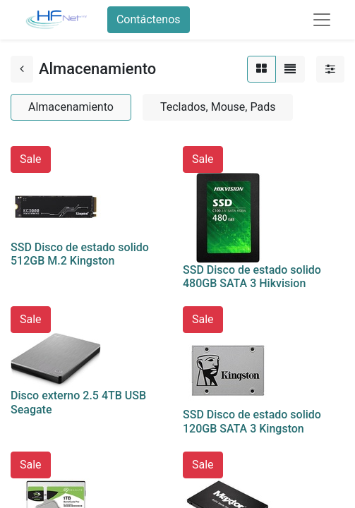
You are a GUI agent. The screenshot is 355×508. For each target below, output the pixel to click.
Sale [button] (31, 159)
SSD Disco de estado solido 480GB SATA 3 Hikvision (252, 276)
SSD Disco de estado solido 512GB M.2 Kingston (80, 254)
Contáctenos (148, 19)
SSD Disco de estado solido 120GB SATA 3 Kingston (252, 421)
